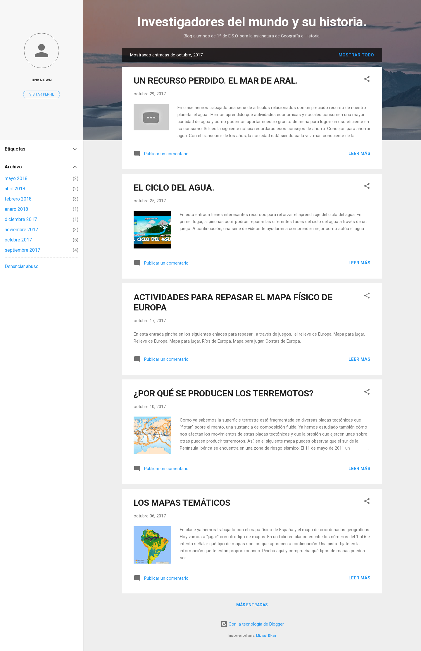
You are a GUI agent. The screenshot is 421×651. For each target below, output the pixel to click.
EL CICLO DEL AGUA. (174, 187)
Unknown (42, 79)
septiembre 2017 (22, 250)
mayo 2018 (16, 178)
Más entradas (252, 604)
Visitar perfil (41, 94)
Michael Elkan (266, 636)
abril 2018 (15, 188)
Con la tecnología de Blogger (252, 624)
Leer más (359, 153)
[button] (366, 79)
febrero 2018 (18, 199)
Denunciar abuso (22, 266)
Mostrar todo (356, 55)
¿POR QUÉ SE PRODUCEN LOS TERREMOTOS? (223, 393)
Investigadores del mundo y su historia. (252, 22)
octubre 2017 (18, 240)
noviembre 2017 (21, 229)
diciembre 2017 (21, 219)
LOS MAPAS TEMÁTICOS (182, 503)
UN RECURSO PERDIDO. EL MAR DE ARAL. (216, 80)
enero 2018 (16, 209)
